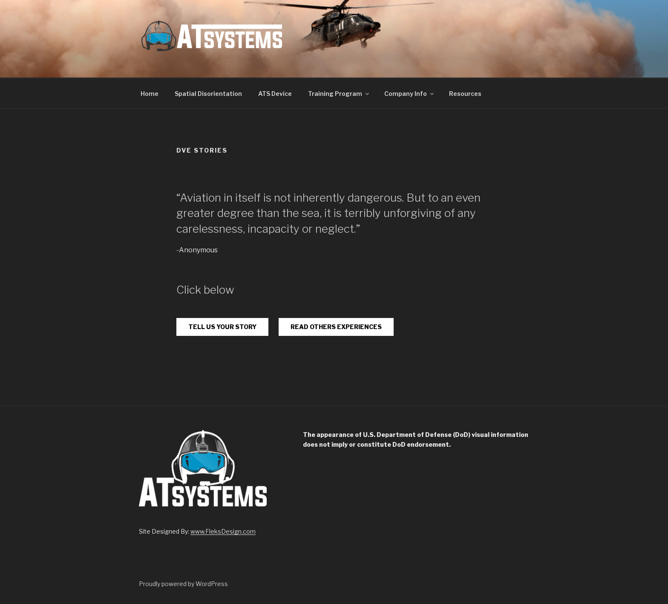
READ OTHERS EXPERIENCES (336, 326)
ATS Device (275, 93)
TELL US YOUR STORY (222, 326)
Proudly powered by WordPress (183, 583)
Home (149, 93)
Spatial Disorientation (208, 93)
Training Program (339, 93)
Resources (465, 93)
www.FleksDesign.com (223, 531)
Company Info (409, 93)
